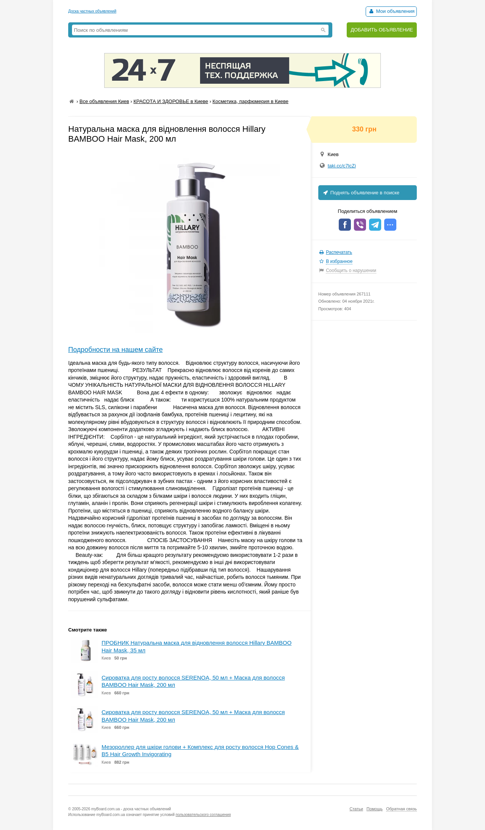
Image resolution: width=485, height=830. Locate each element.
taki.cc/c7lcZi (342, 166)
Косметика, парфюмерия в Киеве (250, 101)
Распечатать (339, 252)
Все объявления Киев (104, 101)
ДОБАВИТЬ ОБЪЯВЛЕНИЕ (381, 30)
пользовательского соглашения (203, 815)
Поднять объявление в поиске (360, 192)
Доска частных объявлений (92, 11)
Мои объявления (391, 11)
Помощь (374, 809)
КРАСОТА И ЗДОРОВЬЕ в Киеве (170, 101)
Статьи (356, 809)
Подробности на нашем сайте (115, 349)
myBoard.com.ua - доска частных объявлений (131, 809)
